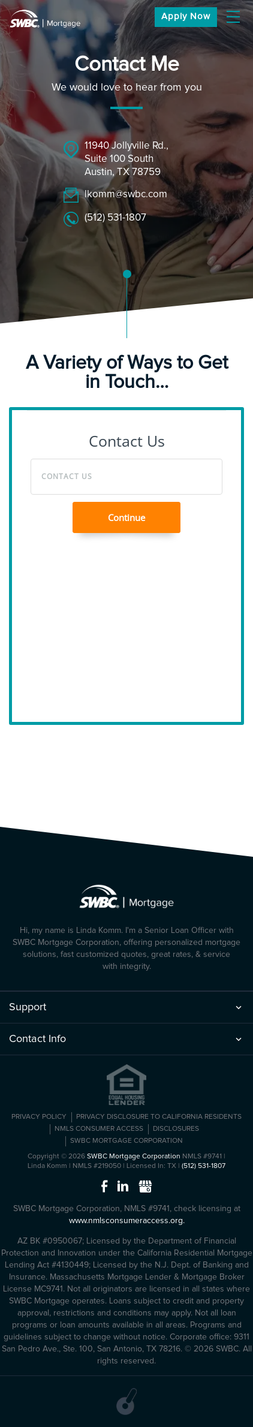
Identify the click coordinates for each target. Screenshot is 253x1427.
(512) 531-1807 (115, 218)
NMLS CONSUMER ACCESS (99, 1129)
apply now (185, 16)
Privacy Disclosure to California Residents (159, 1117)
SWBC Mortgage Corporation (126, 1141)
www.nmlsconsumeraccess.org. (127, 1221)
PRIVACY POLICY (39, 1117)
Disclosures (176, 1129)
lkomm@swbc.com (126, 194)
